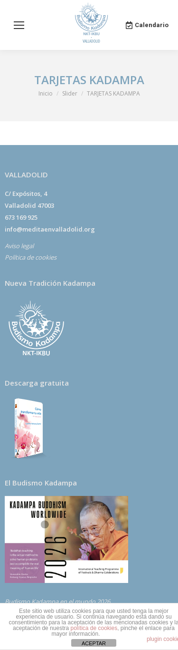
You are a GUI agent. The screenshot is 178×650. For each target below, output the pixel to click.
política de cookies (93, 628)
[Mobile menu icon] (18, 25)
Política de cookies (30, 257)
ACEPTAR (94, 643)
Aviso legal (19, 246)
